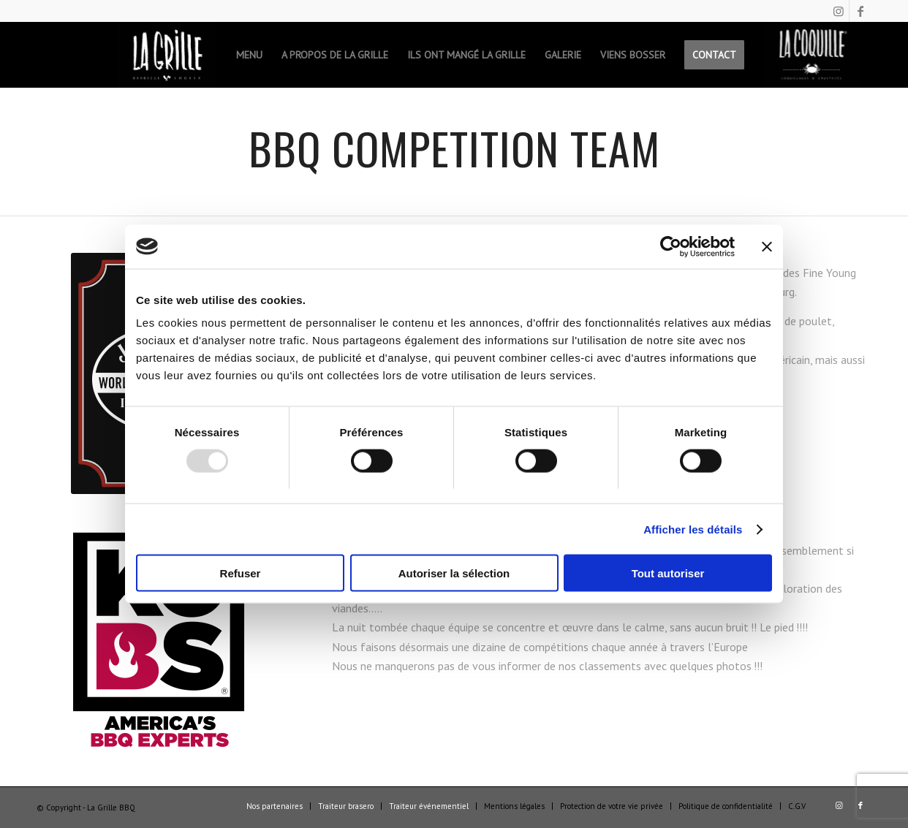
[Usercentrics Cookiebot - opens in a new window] (671, 246)
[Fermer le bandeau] (767, 246)
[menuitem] (168, 55)
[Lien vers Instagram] (838, 11)
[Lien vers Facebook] (860, 11)
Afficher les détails (692, 529)
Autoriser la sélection (454, 573)
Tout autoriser (668, 573)
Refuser (240, 573)
